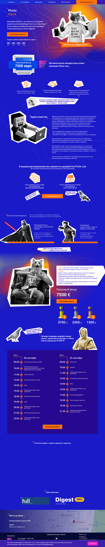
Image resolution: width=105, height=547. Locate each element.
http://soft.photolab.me (70, 188)
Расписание (52, 2)
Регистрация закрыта (86, 2)
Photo (28, 12)
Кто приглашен (25, 2)
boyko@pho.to (82, 536)
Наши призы (38, 2)
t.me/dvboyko (83, 538)
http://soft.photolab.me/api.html (34, 188)
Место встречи (65, 2)
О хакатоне (11, 2)
